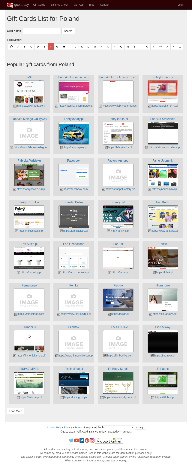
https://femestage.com (29, 313)
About (50, 427)
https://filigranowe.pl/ (163, 313)
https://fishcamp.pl (29, 397)
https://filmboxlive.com (118, 355)
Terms (78, 427)
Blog (91, 4)
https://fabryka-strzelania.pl (162, 147)
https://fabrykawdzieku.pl (29, 189)
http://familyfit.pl (118, 230)
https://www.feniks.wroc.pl (74, 313)
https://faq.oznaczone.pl (73, 272)
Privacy (68, 427)
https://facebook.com (74, 189)
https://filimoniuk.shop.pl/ (29, 355)
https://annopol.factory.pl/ (118, 189)
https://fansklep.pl (29, 272)
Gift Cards (39, 4)
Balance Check (59, 4)
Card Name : (14, 30)
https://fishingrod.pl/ (74, 397)
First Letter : (14, 39)
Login (181, 4)
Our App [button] (78, 4)
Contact (104, 4)
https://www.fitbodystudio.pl (118, 397)
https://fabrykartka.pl (118, 147)
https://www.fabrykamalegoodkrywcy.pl (34, 147)
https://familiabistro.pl (74, 230)
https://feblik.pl (163, 272)
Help (59, 427)
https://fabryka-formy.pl (163, 105)
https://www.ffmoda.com (29, 105)
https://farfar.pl (118, 272)
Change (140, 427)
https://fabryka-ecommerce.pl (73, 105)
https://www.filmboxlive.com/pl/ (74, 355)
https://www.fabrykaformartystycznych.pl (124, 105)
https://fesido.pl (118, 313)
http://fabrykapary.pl (73, 147)
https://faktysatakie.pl (29, 230)
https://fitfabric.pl (162, 397)
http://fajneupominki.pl (162, 189)
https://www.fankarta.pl (163, 230)
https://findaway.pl (163, 355)
